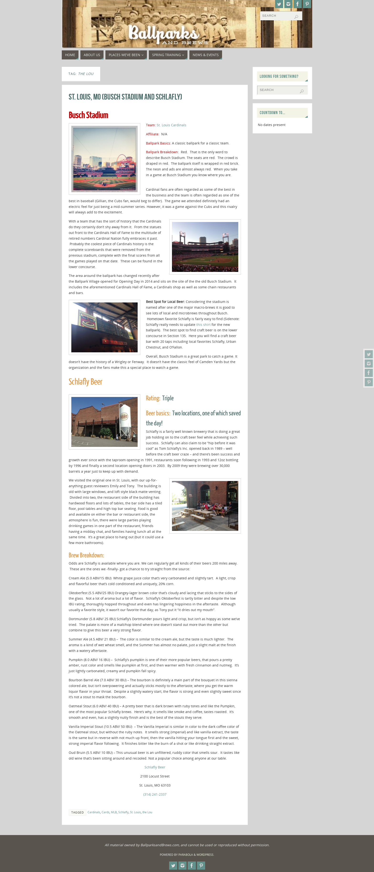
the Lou (147, 812)
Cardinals (94, 812)
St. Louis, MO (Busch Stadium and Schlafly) (125, 96)
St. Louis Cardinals (171, 125)
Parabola (185, 855)
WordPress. (205, 855)
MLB (114, 812)
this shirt (203, 324)
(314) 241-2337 (154, 794)
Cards (105, 812)
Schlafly (123, 812)
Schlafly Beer (155, 767)
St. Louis (135, 812)
